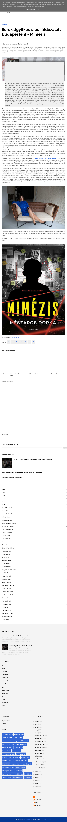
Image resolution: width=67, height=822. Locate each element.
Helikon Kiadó (6, 554)
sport (3, 687)
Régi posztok (6, 720)
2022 (3, 495)
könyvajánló (5, 677)
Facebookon (15, 337)
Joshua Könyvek (7, 560)
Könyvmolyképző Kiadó (9, 569)
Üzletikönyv (5, 619)
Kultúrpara (38, 805)
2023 (3, 498)
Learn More (30, 9)
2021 (3, 492)
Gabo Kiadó (5, 545)
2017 (36, 783)
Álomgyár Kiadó (7, 616)
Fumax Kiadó (6, 542)
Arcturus (7, 41)
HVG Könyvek (6, 551)
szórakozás (5, 690)
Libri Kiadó (5, 573)
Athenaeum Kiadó (7, 520)
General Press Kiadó (8, 548)
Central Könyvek (7, 532)
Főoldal (4, 723)
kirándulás (5, 671)
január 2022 (38, 768)
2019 (36, 777)
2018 (36, 780)
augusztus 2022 (40, 747)
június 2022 (38, 753)
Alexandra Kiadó (7, 514)
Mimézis (4, 24)
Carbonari (38, 799)
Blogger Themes (46, 819)
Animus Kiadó (6, 517)
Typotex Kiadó (6, 610)
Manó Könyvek (6, 582)
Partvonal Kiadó (7, 601)
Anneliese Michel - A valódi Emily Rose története (16, 636)
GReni (37, 802)
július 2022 (38, 750)
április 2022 (38, 759)
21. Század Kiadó (7, 507)
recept (4, 684)
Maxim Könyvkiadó (8, 585)
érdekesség (5, 702)
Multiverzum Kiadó (7, 595)
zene (3, 699)
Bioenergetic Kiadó (7, 526)
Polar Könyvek (6, 604)
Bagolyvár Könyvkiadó (9, 523)
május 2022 (38, 756)
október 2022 (39, 741)
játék (3, 668)
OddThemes (27, 819)
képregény (5, 674)
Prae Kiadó (5, 607)
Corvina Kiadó (6, 535)
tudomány (5, 693)
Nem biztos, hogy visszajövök (45, 158)
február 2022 (39, 765)
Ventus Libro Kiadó (7, 613)
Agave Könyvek (6, 511)
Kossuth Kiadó (6, 566)
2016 (36, 786)
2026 (36, 721)
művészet (5, 681)
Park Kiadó (5, 598)
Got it (39, 9)
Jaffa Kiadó (5, 557)
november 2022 (39, 738)
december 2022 (39, 735)
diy (3, 665)
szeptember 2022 (40, 744)
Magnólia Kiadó (6, 576)
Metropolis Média (7, 591)
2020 (3, 489)
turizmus (4, 696)
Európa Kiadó (6, 538)
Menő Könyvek (6, 588)
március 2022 (39, 762)
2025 (3, 504)
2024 (3, 501)
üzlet (3, 705)
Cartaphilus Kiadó (7, 529)
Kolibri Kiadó (6, 563)
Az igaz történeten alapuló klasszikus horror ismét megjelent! (20, 646)
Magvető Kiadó (6, 579)
